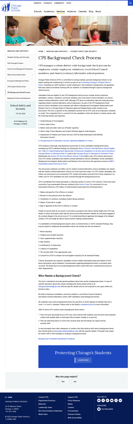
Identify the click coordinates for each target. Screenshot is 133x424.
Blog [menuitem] (91, 11)
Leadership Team (45, 407)
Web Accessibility (75, 418)
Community (59, 3)
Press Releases (74, 401)
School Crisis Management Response (20, 69)
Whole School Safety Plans (20, 75)
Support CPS (73, 397)
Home (40, 51)
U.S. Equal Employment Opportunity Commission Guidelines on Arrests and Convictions (80, 151)
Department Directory (46, 401)
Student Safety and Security (18, 57)
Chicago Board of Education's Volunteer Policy (94, 154)
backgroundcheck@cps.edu (49, 286)
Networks (42, 404)
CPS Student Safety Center (16, 87)
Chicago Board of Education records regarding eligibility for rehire (66, 141)
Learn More (83, 360)
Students (48, 3)
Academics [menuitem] (49, 11)
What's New (43, 414)
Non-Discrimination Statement (50, 411)
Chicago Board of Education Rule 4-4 (53, 154)
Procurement (73, 411)
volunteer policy (87, 304)
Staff (68, 3)
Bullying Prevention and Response (18, 98)
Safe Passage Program (15, 63)
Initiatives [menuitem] (71, 11)
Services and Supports (56, 51)
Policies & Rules (74, 414)
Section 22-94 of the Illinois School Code (67, 156)
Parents (37, 3)
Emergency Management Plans (18, 81)
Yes (62, 382)
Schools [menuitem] (38, 11)
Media (70, 404)
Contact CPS (43, 397)
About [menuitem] (98, 11)
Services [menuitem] (61, 11)
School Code (84, 184)
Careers (71, 407)
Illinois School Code (87, 148)
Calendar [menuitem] (82, 11)
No (75, 382)
